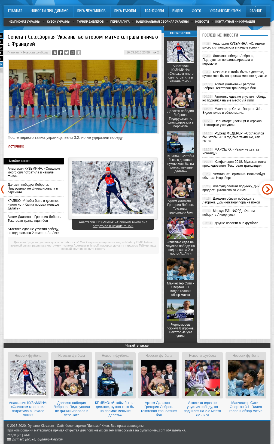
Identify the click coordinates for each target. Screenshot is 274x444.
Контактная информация (235, 21)
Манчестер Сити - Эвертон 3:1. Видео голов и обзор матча (180, 289)
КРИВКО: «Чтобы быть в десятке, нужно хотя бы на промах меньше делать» (33, 204)
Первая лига (120, 21)
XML (27, 435)
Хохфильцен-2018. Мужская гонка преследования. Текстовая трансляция (234, 163)
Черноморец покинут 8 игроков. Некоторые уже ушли (181, 330)
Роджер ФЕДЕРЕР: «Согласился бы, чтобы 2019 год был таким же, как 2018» (233, 137)
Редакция (14, 435)
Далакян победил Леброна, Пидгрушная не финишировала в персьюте (33, 188)
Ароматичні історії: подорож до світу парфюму (106, 245)
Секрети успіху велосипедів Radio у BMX (114, 242)
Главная (13, 52)
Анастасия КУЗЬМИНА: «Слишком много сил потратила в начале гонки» (34, 172)
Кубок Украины (59, 21)
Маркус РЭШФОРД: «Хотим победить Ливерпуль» (228, 213)
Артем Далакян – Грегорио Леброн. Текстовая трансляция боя (34, 219)
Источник (16, 146)
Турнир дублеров (90, 21)
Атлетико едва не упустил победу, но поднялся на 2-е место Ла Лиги (33, 231)
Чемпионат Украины (25, 21)
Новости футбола (35, 52)
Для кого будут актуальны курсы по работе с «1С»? (49, 242)
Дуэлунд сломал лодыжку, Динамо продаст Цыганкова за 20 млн (233, 188)
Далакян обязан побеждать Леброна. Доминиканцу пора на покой (231, 200)
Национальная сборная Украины (162, 21)
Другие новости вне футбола (236, 223)
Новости (202, 21)
